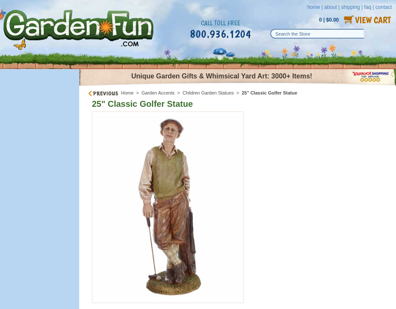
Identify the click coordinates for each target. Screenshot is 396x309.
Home (127, 92)
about (330, 7)
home (313, 7)
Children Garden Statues (208, 92)
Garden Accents (157, 92)
